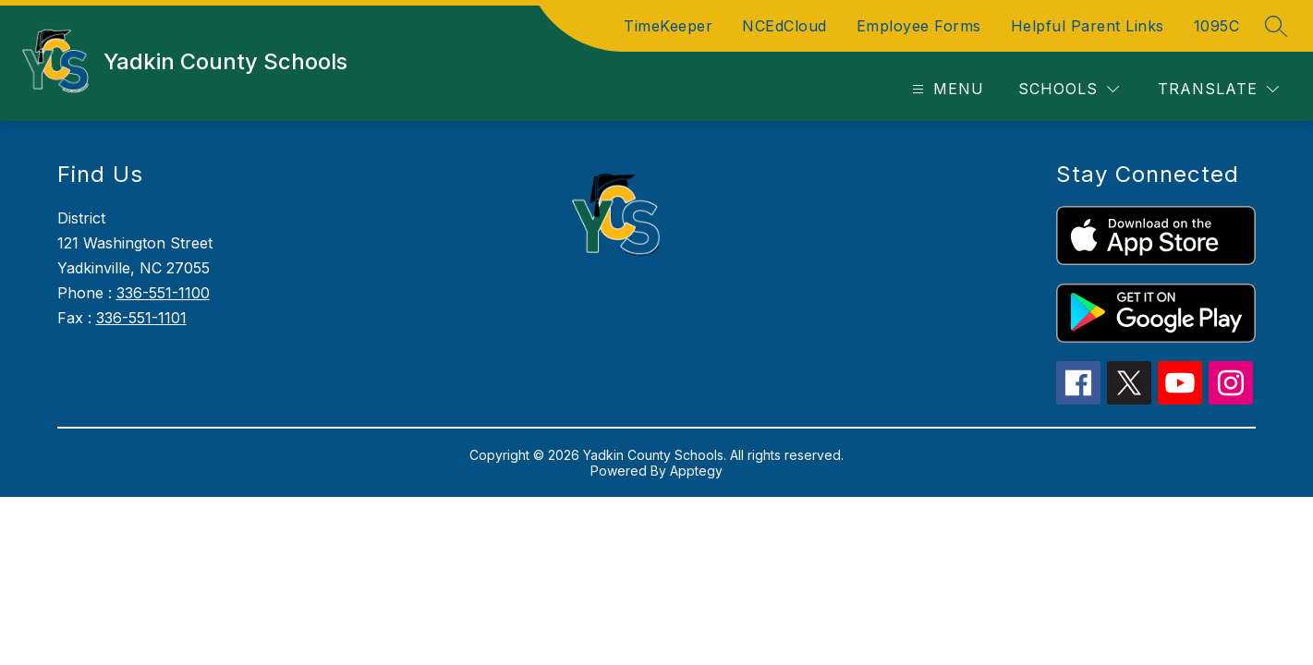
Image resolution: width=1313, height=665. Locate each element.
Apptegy (696, 470)
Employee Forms (919, 26)
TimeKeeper (668, 26)
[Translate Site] (1218, 89)
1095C (1217, 26)
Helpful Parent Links (1087, 26)
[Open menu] (945, 89)
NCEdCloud (784, 26)
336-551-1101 (141, 317)
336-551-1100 (163, 293)
